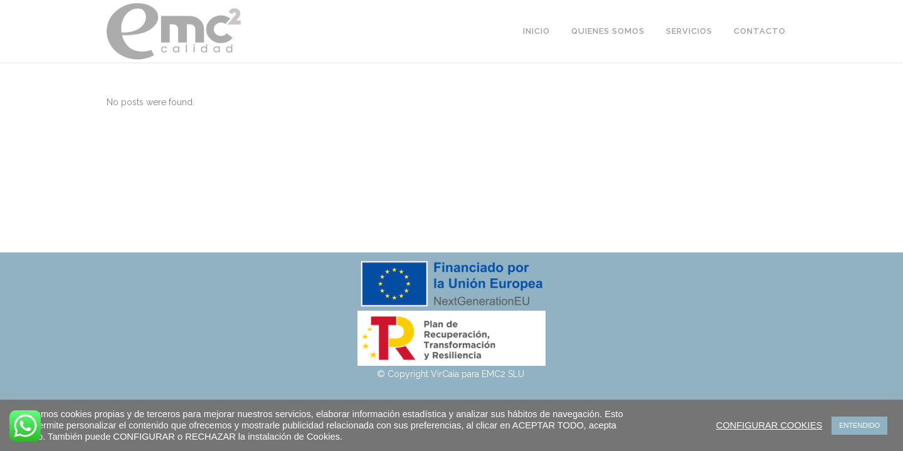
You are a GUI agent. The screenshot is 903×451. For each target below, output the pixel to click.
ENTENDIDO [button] (859, 425)
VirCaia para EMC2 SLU (479, 374)
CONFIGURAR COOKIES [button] (769, 425)
